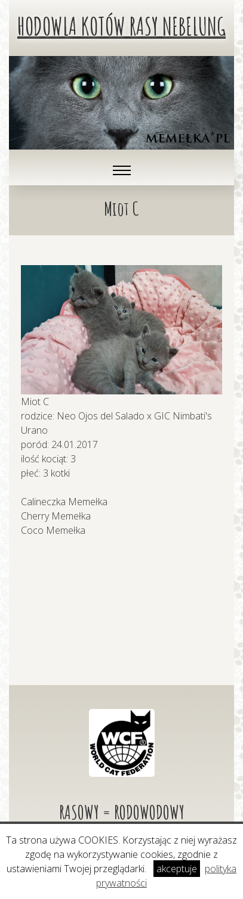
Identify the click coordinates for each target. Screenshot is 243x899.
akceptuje (176, 868)
